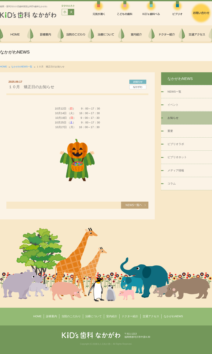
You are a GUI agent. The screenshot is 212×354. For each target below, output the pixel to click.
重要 (170, 131)
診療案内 (51, 316)
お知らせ (173, 117)
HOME (3, 66)
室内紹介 (111, 316)
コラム (171, 183)
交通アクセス (151, 316)
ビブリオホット (177, 157)
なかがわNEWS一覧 (21, 66)
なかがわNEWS (173, 316)
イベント (173, 104)
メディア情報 (175, 170)
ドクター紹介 (130, 316)
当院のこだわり (71, 316)
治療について (93, 316)
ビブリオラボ (175, 144)
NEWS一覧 (174, 91)
